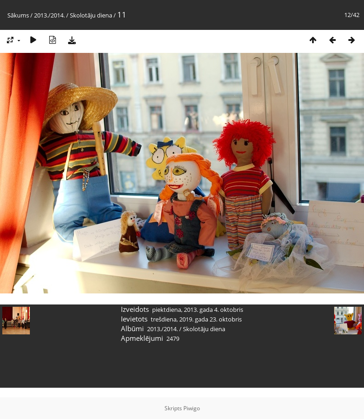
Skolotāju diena (91, 15)
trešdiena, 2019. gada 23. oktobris (196, 319)
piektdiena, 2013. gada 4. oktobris (197, 309)
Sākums (18, 15)
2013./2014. (49, 15)
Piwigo (191, 408)
